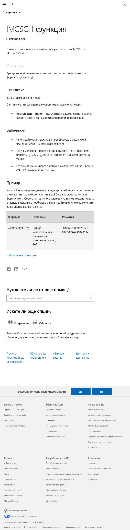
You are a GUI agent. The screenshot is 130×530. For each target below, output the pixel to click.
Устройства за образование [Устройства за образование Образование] (99, 415)
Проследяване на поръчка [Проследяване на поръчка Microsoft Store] (57, 425)
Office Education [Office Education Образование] (94, 431)
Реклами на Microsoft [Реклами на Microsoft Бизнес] (13, 490)
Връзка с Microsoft (12, 527)
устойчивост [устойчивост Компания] (93, 479)
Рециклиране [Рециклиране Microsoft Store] (51, 431)
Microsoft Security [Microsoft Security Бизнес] (11, 468)
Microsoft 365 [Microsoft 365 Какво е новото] (9, 420)
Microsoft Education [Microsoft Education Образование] (96, 409)
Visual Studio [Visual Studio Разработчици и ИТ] (51, 501)
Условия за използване (51, 527)
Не (101, 391)
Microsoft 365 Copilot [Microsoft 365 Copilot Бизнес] (13, 495)
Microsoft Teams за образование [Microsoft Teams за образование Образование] (102, 420)
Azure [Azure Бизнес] (6, 474)
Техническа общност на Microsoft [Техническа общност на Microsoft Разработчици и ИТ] (60, 479)
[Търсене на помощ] (12, 4)
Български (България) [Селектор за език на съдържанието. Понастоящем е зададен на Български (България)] (18, 510)
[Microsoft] (65, 3)
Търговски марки (73, 527)
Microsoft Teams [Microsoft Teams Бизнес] (11, 501)
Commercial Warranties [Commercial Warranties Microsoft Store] (56, 436)
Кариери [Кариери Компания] (91, 463)
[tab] (19, 322)
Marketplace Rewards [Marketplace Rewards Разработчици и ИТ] (55, 495)
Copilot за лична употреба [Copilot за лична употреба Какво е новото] (15, 415)
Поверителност (30, 527)
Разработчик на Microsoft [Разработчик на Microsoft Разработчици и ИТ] (57, 463)
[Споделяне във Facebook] (8, 268)
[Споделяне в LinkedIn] (15, 268)
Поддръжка (10, 12)
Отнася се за (17, 38)
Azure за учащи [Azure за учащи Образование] (94, 447)
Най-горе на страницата (21, 255)
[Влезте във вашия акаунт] (125, 5)
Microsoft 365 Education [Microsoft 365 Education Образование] (98, 425)
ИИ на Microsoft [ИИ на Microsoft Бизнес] (11, 463)
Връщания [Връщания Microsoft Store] (50, 420)
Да (80, 391)
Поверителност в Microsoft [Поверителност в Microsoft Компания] (99, 468)
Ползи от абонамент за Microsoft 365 (15, 357)
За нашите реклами (93, 527)
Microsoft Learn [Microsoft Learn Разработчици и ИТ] (52, 468)
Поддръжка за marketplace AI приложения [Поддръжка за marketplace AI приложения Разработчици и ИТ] (64, 474)
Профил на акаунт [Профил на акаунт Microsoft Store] (53, 409)
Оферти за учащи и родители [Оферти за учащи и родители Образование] (100, 442)
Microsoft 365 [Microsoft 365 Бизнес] (9, 484)
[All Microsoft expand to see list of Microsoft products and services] (4, 5)
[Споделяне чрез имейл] (23, 268)
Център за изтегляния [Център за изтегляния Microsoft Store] (55, 415)
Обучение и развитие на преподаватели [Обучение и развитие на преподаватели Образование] (105, 436)
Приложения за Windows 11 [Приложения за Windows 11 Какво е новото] (16, 425)
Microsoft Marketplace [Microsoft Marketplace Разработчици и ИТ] (55, 484)
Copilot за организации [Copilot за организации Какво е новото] (14, 409)
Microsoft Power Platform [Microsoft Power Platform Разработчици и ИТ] (56, 490)
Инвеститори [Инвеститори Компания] (93, 474)
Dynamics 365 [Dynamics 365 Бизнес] (10, 479)
